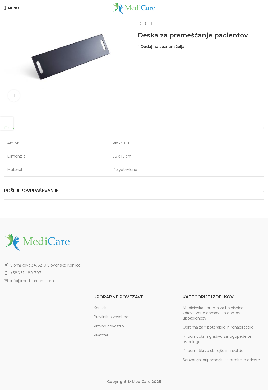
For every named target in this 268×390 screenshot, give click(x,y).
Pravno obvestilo (108, 326)
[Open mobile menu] (11, 8)
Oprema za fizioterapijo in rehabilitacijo (218, 327)
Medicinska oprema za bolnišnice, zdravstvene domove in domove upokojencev (213, 313)
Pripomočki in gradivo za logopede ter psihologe (218, 339)
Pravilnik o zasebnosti (113, 317)
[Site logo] (134, 7)
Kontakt (100, 308)
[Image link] (37, 241)
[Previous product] (140, 23)
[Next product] (151, 23)
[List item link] (67, 273)
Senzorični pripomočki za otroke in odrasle (221, 360)
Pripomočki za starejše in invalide (213, 350)
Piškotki (100, 335)
